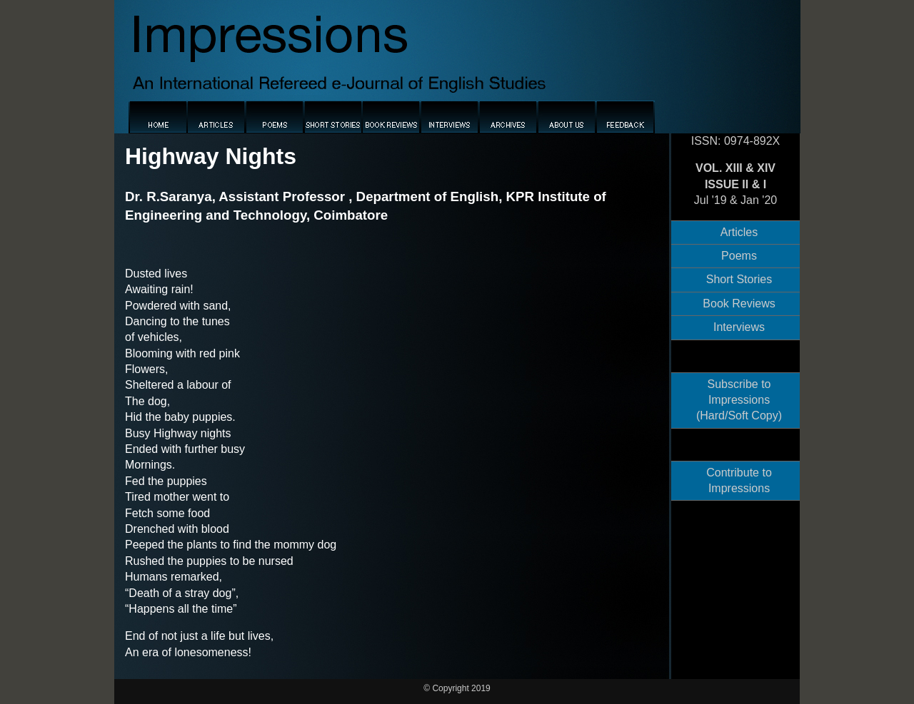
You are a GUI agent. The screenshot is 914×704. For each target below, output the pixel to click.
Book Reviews (739, 303)
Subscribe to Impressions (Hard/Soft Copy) (739, 400)
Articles (739, 232)
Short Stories (739, 279)
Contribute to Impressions (739, 480)
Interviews (739, 327)
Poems (739, 256)
